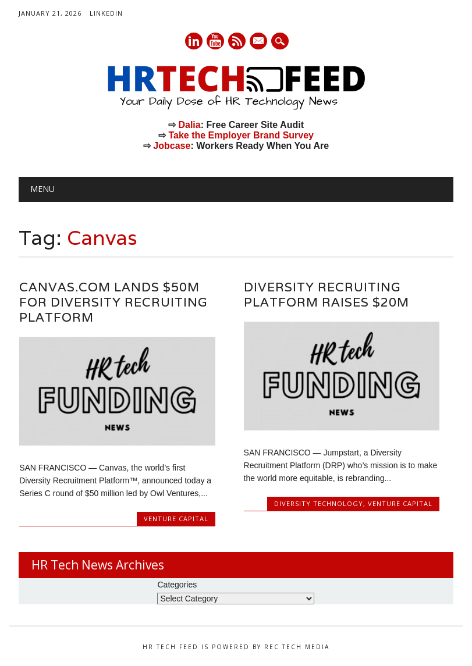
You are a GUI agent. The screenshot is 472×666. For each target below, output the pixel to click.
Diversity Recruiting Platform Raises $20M (326, 294)
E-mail (259, 41)
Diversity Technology (318, 503)
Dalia (189, 125)
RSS (237, 41)
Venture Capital (176, 518)
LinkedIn (106, 13)
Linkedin (194, 41)
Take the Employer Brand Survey (241, 135)
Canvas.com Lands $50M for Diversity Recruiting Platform (113, 302)
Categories (177, 584)
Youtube (215, 41)
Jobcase (171, 146)
